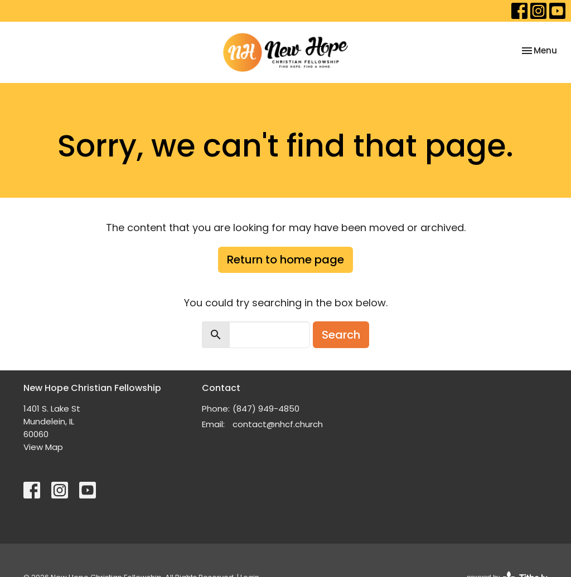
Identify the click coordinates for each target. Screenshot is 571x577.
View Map (43, 447)
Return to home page (285, 259)
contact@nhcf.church (278, 424)
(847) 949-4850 (266, 408)
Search (341, 335)
